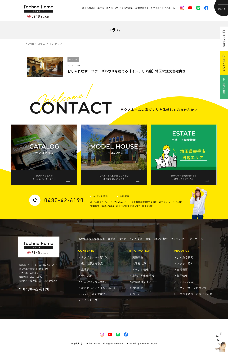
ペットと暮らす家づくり (96, 294)
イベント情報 (100, 196)
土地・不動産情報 (143, 275)
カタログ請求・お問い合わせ (194, 294)
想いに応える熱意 (92, 263)
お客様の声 (139, 263)
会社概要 (124, 196)
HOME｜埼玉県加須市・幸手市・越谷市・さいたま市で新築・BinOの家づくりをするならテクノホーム (140, 238)
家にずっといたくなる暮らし (99, 288)
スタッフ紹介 (185, 263)
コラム (136, 294)
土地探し (86, 269)
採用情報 (182, 275)
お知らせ (137, 288)
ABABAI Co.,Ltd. (149, 343)
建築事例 (137, 257)
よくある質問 (185, 257)
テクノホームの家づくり (96, 257)
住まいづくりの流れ (93, 281)
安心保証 (86, 275)
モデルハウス (185, 281)
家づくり (73, 59)
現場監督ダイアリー (144, 281)
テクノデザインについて (192, 288)
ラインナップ (89, 300)
